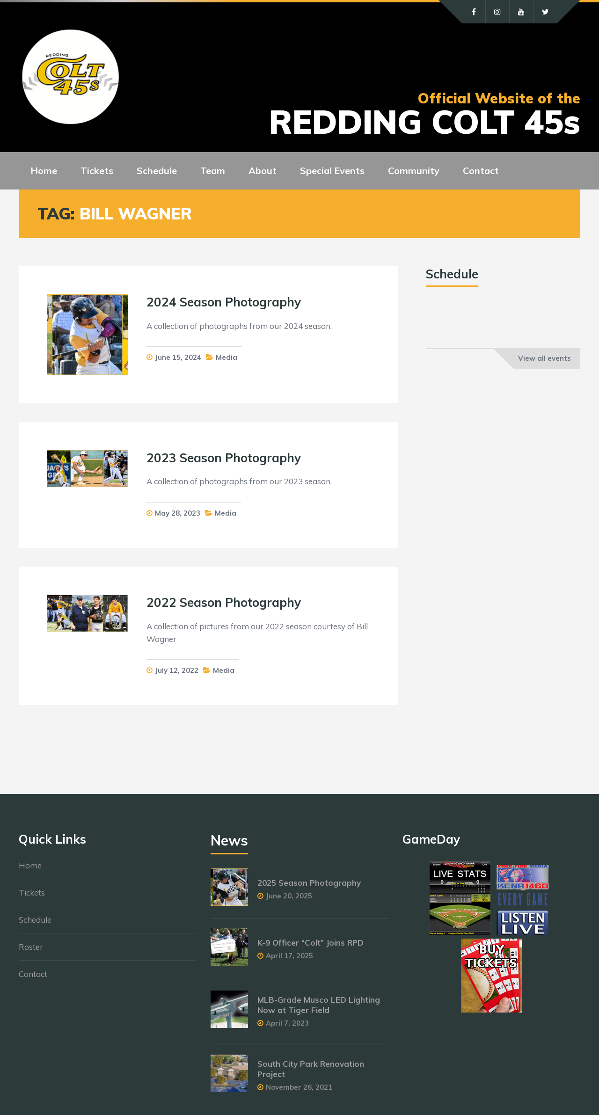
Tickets (32, 892)
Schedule (35, 920)
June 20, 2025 (289, 895)
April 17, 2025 (289, 955)
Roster (31, 947)
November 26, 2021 (299, 1087)
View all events (544, 358)
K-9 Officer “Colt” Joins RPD (310, 942)
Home (30, 865)
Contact (33, 974)
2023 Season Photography (223, 458)
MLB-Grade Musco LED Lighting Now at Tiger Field (318, 1005)
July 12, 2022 (176, 670)
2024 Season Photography (223, 302)
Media (226, 357)
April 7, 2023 (287, 1023)
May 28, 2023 (177, 513)
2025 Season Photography (309, 883)
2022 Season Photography (223, 602)
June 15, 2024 (178, 357)
